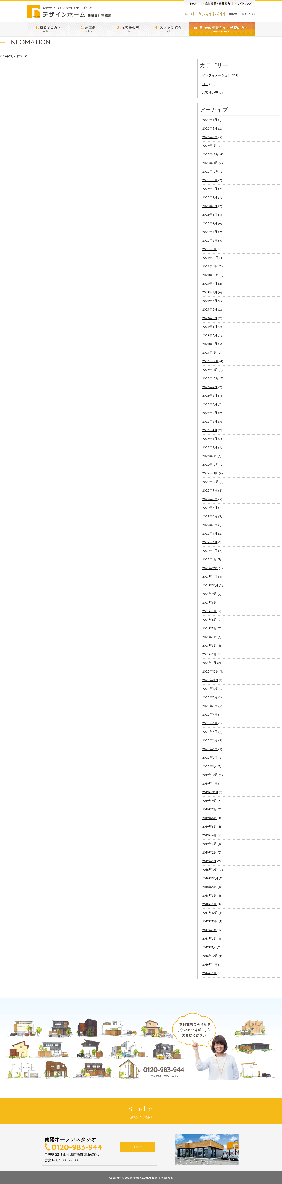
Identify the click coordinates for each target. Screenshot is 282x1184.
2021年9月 (209, 594)
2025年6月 (209, 206)
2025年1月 (209, 249)
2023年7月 (209, 404)
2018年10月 (210, 878)
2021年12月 (210, 568)
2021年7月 (209, 611)
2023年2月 (209, 447)
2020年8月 (210, 706)
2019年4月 (209, 835)
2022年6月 (209, 516)
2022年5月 (209, 525)
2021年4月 (209, 637)
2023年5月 (209, 421)
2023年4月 (209, 430)
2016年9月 (209, 973)
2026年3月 (209, 128)
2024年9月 (209, 283)
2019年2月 (209, 852)
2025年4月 (209, 223)
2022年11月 (210, 473)
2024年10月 (210, 275)
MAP (137, 1148)
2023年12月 (210, 361)
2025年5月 (209, 215)
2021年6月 (209, 620)
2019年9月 (209, 801)
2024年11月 (210, 266)
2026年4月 (209, 120)
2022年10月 (210, 482)
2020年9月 (210, 697)
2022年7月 (209, 508)
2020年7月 (209, 714)
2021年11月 (209, 577)
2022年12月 (210, 464)
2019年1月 (209, 861)
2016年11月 (209, 964)
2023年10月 (210, 378)
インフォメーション (216, 75)
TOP (205, 84)
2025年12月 (210, 154)
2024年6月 (209, 309)
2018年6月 (209, 887)
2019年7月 (209, 809)
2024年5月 (209, 318)
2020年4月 (210, 740)
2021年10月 (210, 585)
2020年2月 (210, 758)
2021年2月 (209, 654)
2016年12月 (210, 956)
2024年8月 (209, 292)
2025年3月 (209, 232)
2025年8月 (209, 189)
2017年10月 (210, 921)
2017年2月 (209, 939)
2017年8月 (209, 930)
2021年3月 (209, 645)
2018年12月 (210, 870)
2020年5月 (210, 732)
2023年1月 (209, 456)
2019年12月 (210, 775)
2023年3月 (209, 439)
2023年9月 (209, 387)
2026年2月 (209, 137)
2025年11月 (210, 163)
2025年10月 (210, 171)
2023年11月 (210, 370)
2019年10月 (210, 792)
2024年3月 (209, 335)
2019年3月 (209, 844)
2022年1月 (209, 559)
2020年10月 (210, 689)
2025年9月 (209, 180)
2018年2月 (209, 904)
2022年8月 (209, 499)
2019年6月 (209, 818)
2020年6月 (210, 723)
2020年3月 (210, 749)
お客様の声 (210, 93)
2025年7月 (209, 197)
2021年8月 (209, 602)
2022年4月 (209, 533)
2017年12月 (210, 913)
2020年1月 (209, 766)
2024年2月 (209, 344)
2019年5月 (209, 826)
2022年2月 (209, 551)
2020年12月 (210, 671)
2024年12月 (210, 258)
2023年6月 (209, 413)
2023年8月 (209, 396)
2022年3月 (209, 542)
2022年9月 (209, 490)
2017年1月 (209, 947)
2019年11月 (209, 783)
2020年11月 (210, 680)
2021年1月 (209, 663)
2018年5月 (209, 895)
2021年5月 (209, 628)
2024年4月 (209, 327)
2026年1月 (209, 146)
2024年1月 (209, 352)
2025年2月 (209, 240)
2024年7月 (209, 301)
